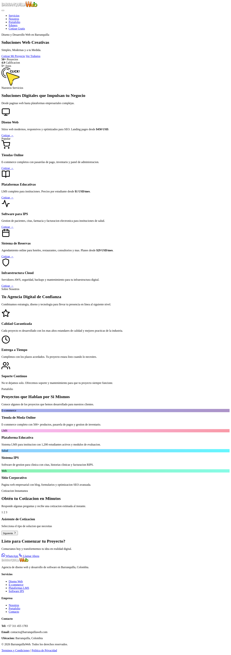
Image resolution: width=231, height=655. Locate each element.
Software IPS (16, 591)
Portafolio (14, 22)
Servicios (14, 15)
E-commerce (16, 584)
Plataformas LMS (19, 587)
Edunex (13, 25)
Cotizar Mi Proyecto (13, 56)
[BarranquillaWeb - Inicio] (19, 6)
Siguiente (9, 533)
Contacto (14, 611)
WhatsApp (10, 556)
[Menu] (2, 10)
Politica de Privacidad (44, 650)
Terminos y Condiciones (15, 650)
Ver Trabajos (33, 56)
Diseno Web (16, 581)
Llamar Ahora (29, 556)
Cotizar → (7, 135)
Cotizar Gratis (17, 28)
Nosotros (14, 18)
